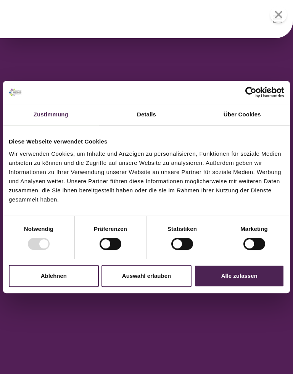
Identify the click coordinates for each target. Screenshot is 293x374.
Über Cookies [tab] (242, 114)
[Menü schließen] (278, 14)
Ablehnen (54, 275)
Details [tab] (146, 114)
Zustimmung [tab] (51, 114)
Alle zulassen (239, 275)
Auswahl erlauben (146, 275)
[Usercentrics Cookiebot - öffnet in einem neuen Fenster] (250, 92)
